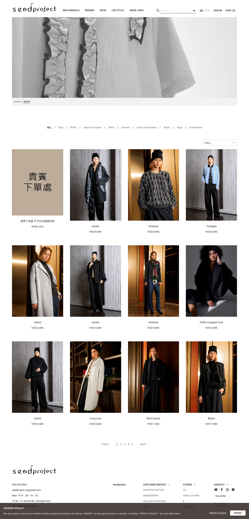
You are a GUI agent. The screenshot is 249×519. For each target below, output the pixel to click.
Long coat (95, 418)
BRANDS (89, 10)
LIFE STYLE (118, 10)
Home (17, 101)
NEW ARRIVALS (71, 10)
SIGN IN (218, 10)
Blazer (211, 418)
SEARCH (193, 10)
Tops (60, 127)
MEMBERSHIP (150, 495)
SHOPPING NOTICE (153, 490)
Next (143, 444)
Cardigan (211, 226)
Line (233, 489)
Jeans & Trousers (92, 127)
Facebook (221, 489)
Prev (106, 444)
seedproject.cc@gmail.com (26, 490)
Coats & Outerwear (147, 127)
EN (201, 10)
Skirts (111, 127)
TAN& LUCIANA (191, 495)
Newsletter (220, 496)
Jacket (95, 226)
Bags (179, 127)
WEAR (34, 7)
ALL (49, 127)
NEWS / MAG (137, 10)
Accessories (195, 127)
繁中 (207, 10)
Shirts (73, 127)
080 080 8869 (19, 484)
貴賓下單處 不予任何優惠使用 (37, 221)
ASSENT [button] (238, 513)
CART (230, 10)
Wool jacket (153, 418)
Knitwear (153, 226)
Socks (167, 127)
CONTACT (216, 489)
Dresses (125, 127)
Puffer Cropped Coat (211, 322)
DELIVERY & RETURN (154, 501)
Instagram (227, 489)
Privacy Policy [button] (218, 513)
